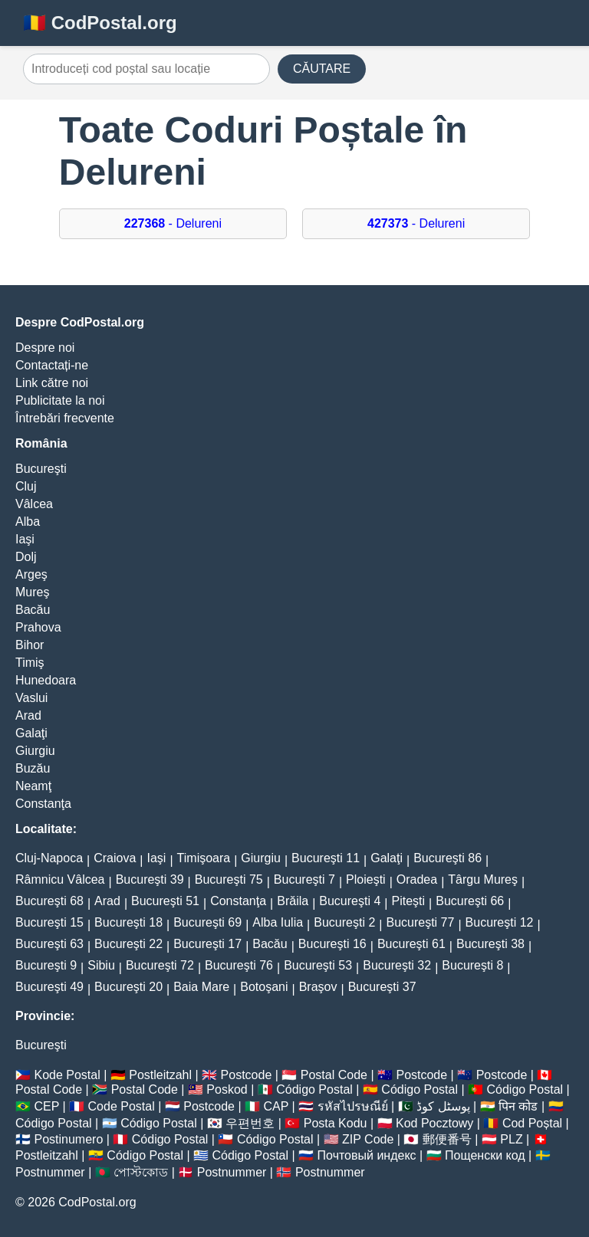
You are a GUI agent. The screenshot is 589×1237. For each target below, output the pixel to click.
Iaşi (25, 539)
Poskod (226, 1089)
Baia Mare (201, 986)
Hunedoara (45, 680)
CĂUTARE (321, 68)
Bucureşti (41, 468)
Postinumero (68, 1139)
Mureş (32, 592)
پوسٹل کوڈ (442, 1106)
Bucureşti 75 (229, 879)
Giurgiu (35, 750)
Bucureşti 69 (207, 922)
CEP (46, 1106)
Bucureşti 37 (382, 986)
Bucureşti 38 (490, 943)
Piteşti (409, 900)
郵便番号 (447, 1139)
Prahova (38, 627)
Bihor (29, 644)
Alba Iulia (277, 922)
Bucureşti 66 (470, 900)
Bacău (32, 609)
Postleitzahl (160, 1074)
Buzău (32, 768)
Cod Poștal (532, 1123)
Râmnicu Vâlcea (60, 879)
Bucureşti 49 (49, 986)
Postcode (246, 1074)
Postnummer (50, 1172)
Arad (28, 715)
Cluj (26, 486)
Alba (27, 521)
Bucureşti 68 (49, 900)
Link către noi (51, 382)
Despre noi (44, 347)
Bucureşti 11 (325, 858)
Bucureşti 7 (304, 879)
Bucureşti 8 (472, 965)
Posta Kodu (335, 1123)
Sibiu (101, 965)
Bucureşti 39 (150, 879)
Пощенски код (485, 1155)
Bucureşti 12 (500, 922)
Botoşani (264, 986)
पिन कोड (518, 1106)
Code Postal (121, 1106)
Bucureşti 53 (318, 965)
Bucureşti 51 (165, 900)
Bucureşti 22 (128, 943)
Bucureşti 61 (411, 943)
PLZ (511, 1139)
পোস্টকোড (141, 1172)
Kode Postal (67, 1074)
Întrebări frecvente (64, 418)
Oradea (417, 879)
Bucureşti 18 (128, 922)
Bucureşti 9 (46, 965)
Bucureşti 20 (128, 986)
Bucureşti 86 (447, 858)
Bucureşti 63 (49, 943)
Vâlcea (34, 503)
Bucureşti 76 (239, 965)
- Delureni (173, 223)
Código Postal (314, 1089)
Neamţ (33, 785)
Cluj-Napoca (49, 858)
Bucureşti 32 (397, 965)
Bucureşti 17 (207, 943)
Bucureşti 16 (332, 943)
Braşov (318, 986)
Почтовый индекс (367, 1155)
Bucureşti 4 (349, 900)
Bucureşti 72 (160, 965)
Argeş (31, 574)
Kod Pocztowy (434, 1123)
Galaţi (31, 733)
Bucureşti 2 (344, 922)
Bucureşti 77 (420, 922)
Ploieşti (366, 879)
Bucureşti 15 (49, 922)
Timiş (29, 662)
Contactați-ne (51, 365)
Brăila (292, 900)
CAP (275, 1106)
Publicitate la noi (60, 400)
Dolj (26, 556)
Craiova (115, 858)
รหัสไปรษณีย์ (353, 1106)
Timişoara (204, 858)
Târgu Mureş (483, 879)
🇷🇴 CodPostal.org (100, 22)
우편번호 (250, 1123)
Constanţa (43, 803)
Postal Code (334, 1074)
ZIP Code (367, 1139)
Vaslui (31, 697)
